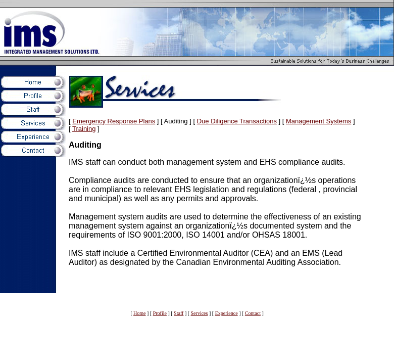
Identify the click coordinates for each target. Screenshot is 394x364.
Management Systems (318, 121)
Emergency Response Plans (113, 121)
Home (139, 313)
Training (83, 128)
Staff (178, 313)
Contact (253, 313)
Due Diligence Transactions (237, 121)
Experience (226, 313)
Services (199, 313)
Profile (160, 313)
